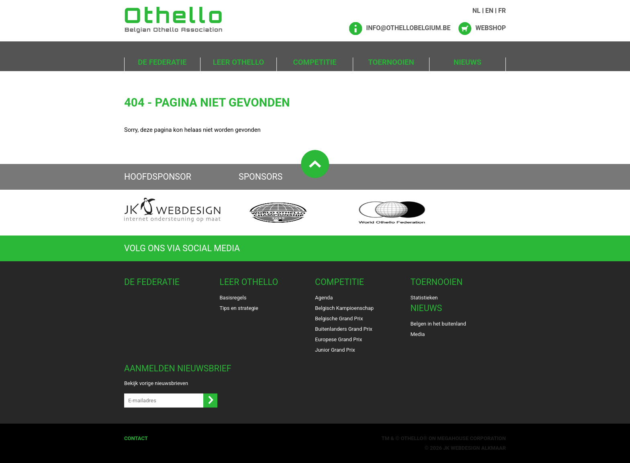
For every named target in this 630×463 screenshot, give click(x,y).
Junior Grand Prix (335, 350)
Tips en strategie (239, 308)
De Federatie (162, 62)
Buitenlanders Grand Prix (343, 329)
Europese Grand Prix (338, 339)
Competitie (315, 62)
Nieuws (467, 62)
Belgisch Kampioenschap (344, 308)
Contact (136, 438)
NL (476, 10)
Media (418, 334)
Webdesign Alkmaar (478, 448)
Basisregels (233, 298)
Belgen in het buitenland (438, 324)
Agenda (324, 298)
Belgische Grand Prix (339, 318)
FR (502, 10)
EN (489, 10)
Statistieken (424, 298)
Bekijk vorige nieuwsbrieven (156, 383)
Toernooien (391, 62)
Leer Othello (238, 62)
